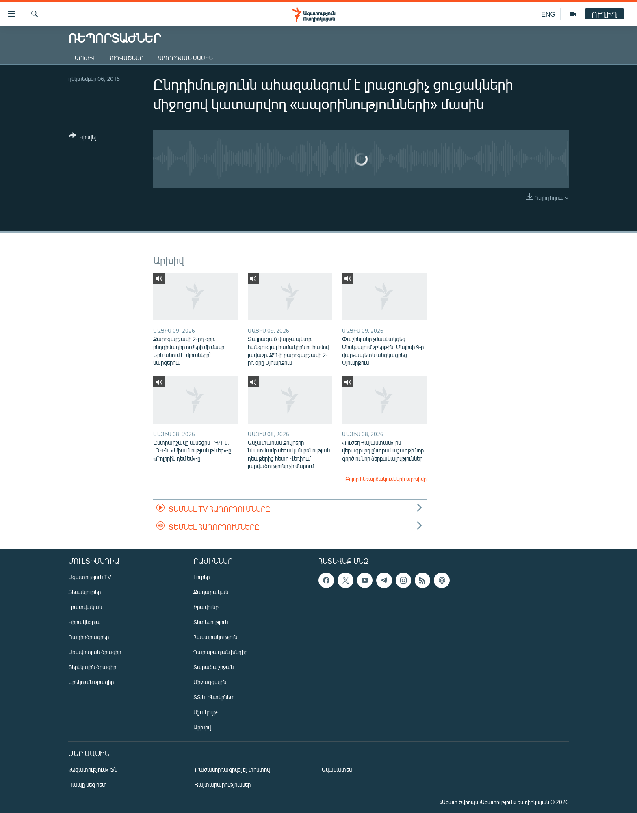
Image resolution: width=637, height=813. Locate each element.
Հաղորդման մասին (184, 57)
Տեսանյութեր (84, 591)
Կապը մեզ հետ (87, 784)
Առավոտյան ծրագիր (94, 652)
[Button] (82, 138)
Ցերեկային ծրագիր (92, 667)
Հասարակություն (215, 637)
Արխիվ (85, 57)
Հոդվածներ (125, 57)
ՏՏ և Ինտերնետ (214, 697)
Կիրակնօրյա (84, 621)
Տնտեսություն (210, 621)
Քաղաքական (210, 591)
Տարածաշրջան (213, 667)
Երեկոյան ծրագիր (91, 682)
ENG (548, 14)
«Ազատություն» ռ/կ (92, 769)
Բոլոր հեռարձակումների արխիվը (386, 479)
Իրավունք (206, 606)
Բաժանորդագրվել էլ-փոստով (232, 769)
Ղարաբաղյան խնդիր (220, 652)
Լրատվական (85, 606)
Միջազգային (209, 682)
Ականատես (337, 769)
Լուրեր (201, 576)
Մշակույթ (205, 712)
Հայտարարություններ (223, 784)
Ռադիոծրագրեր (88, 637)
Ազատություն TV (89, 576)
